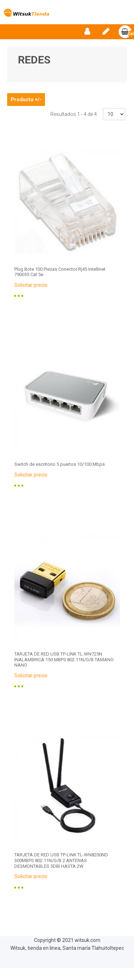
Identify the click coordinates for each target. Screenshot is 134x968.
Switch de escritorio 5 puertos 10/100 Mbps (59, 464)
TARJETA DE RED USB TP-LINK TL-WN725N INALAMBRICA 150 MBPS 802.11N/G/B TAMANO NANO (64, 659)
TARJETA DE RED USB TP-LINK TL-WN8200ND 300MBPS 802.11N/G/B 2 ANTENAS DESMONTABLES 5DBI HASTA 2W (61, 860)
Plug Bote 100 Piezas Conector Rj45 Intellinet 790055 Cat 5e (59, 271)
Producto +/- (26, 99)
